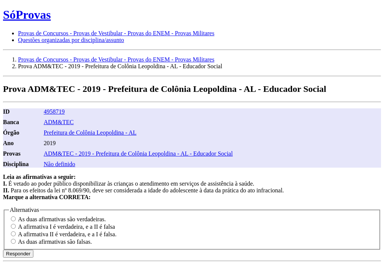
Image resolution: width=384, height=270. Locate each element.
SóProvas (27, 14)
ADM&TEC (59, 122)
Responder (18, 253)
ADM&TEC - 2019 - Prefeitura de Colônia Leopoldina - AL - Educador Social (138, 153)
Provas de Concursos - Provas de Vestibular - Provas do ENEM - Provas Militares (116, 33)
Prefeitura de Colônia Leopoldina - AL (90, 132)
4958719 (54, 111)
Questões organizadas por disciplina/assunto (71, 40)
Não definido (59, 164)
